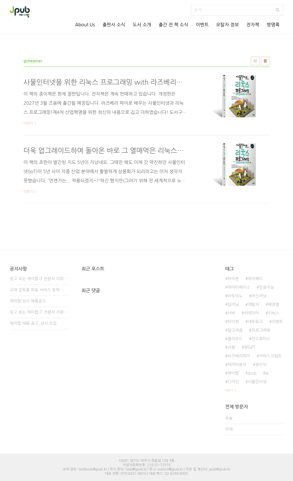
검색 (277, 10)
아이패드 (255, 279)
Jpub (252, 373)
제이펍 (233, 373)
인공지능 (266, 287)
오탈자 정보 (227, 24)
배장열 (273, 304)
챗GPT (250, 347)
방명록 (273, 24)
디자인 (233, 382)
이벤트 (202, 24)
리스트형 (265, 61)
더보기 (229, 390)
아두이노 (235, 296)
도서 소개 (142, 24)
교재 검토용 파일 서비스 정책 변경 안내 (39, 290)
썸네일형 (255, 61)
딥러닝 (233, 304)
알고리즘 (235, 330)
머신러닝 (259, 296)
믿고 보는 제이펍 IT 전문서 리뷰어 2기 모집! (39, 312)
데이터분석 (236, 365)
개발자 (253, 304)
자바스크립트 (270, 356)
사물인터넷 (257, 382)
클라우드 (235, 339)
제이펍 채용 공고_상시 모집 (33, 323)
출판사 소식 (113, 24)
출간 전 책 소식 (173, 24)
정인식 (260, 365)
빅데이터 (251, 313)
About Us (85, 24)
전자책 (252, 24)
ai (266, 373)
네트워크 (255, 322)
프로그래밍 (261, 330)
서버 (231, 313)
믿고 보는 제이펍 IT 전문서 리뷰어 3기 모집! (39, 279)
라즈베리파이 (238, 356)
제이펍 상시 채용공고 (28, 301)
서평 (231, 347)
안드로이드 (261, 339)
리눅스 (273, 313)
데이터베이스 (238, 287)
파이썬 (233, 322)
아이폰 (233, 279)
